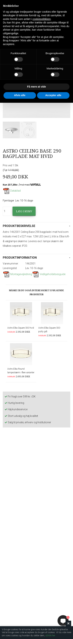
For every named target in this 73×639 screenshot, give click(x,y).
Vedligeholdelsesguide (48, 274)
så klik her (50, 635)
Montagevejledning (17, 274)
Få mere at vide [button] (36, 86)
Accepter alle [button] (53, 95)
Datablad (12, 190)
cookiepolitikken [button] (41, 19)
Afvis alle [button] (19, 95)
